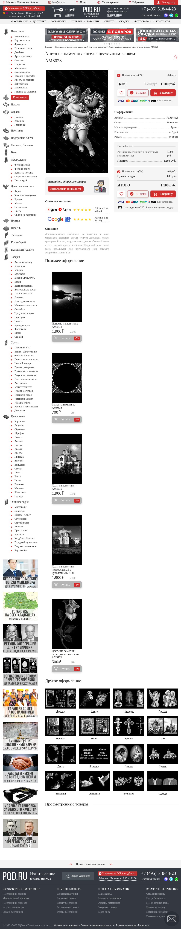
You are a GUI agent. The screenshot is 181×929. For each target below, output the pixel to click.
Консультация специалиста (65, 189)
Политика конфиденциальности (97, 925)
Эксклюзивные (22, 72)
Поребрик (19, 317)
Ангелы (18, 441)
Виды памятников (66, 898)
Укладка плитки (22, 402)
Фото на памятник (24, 355)
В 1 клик (138, 92)
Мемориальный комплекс (16, 898)
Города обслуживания (25, 542)
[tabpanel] (66, 35)
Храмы (18, 449)
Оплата (109, 21)
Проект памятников (67, 903)
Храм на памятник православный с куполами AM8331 (63, 569)
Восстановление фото (25, 379)
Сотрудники (20, 518)
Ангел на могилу (23, 262)
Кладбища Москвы (24, 538)
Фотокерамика (22, 164)
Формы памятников (67, 912)
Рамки (17, 476)
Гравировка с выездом (26, 371)
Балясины (19, 266)
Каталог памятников (13, 907)
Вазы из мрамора (23, 285)
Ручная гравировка (24, 367)
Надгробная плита (155, 898)
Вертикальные (22, 40)
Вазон (17, 282)
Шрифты (19, 433)
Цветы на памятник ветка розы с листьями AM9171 (65, 654)
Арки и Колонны (23, 56)
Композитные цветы (25, 195)
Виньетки (19, 464)
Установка (59, 21)
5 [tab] (114, 43)
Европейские (21, 83)
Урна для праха (22, 325)
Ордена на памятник (25, 215)
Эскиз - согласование (25, 351)
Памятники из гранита (14, 893)
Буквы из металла (23, 172)
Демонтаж (19, 410)
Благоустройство (23, 387)
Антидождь (20, 383)
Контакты (163, 21)
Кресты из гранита (24, 80)
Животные (20, 492)
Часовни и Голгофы (24, 76)
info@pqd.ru (56, 2)
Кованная (19, 121)
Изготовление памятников (29, 876)
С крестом (19, 64)
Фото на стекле (22, 168)
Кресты (18, 453)
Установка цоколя (23, 399)
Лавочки (18, 297)
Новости (19, 526)
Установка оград (23, 395)
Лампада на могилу (24, 301)
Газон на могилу (23, 293)
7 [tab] (119, 43)
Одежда (18, 496)
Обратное (19, 429)
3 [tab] (109, 43)
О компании (19, 21)
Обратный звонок (151, 15)
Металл (18, 203)
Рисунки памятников (25, 546)
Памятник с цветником (158, 916)
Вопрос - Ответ (22, 515)
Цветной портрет (23, 363)
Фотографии (143, 21)
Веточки (18, 460)
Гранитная (19, 125)
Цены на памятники (67, 893)
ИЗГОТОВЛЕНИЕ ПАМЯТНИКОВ (21, 889)
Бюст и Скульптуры (24, 277)
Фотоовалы (20, 329)
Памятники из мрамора (15, 903)
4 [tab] (111, 43)
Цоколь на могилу (155, 907)
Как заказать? (105, 893)
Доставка (39, 21)
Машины (19, 488)
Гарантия (93, 21)
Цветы (17, 211)
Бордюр (18, 270)
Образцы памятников (109, 903)
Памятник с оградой (157, 912)
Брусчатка (19, 274)
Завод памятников (107, 907)
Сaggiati (18, 336)
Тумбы (18, 321)
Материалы (20, 507)
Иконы (18, 437)
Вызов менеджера (78, 876)
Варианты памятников (109, 898)
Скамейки (19, 309)
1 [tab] (104, 43)
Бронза (18, 199)
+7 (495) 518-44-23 (158, 9)
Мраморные (20, 87)
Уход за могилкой (23, 391)
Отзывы (77, 21)
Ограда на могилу (155, 893)
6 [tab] (116, 43)
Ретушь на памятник (25, 375)
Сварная (18, 117)
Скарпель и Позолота (25, 176)
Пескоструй (20, 180)
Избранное (136, 2)
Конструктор (166, 2)
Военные (19, 484)
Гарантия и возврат (126, 925)
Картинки (19, 421)
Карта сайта (20, 550)
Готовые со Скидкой (25, 91)
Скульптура (20, 207)
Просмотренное (107, 2)
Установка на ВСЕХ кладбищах (23, 8)
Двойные (19, 52)
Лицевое (19, 425)
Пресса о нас (21, 530)
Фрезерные (20, 44)
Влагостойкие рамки (25, 289)
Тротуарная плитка (24, 313)
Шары (17, 333)
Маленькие (20, 68)
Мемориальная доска (25, 305)
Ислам (17, 480)
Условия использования (66, 925)
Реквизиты (143, 925)
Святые (18, 445)
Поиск (81, 2)
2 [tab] (106, 44)
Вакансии (19, 534)
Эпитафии (19, 511)
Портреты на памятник (26, 359)
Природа (19, 456)
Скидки (124, 21)
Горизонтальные (23, 48)
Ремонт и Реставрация (26, 406)
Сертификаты (21, 522)
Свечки (18, 468)
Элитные (19, 60)
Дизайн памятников (13, 912)
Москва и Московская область (20, 2)
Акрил (17, 191)
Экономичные (21, 36)
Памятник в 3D (22, 347)
